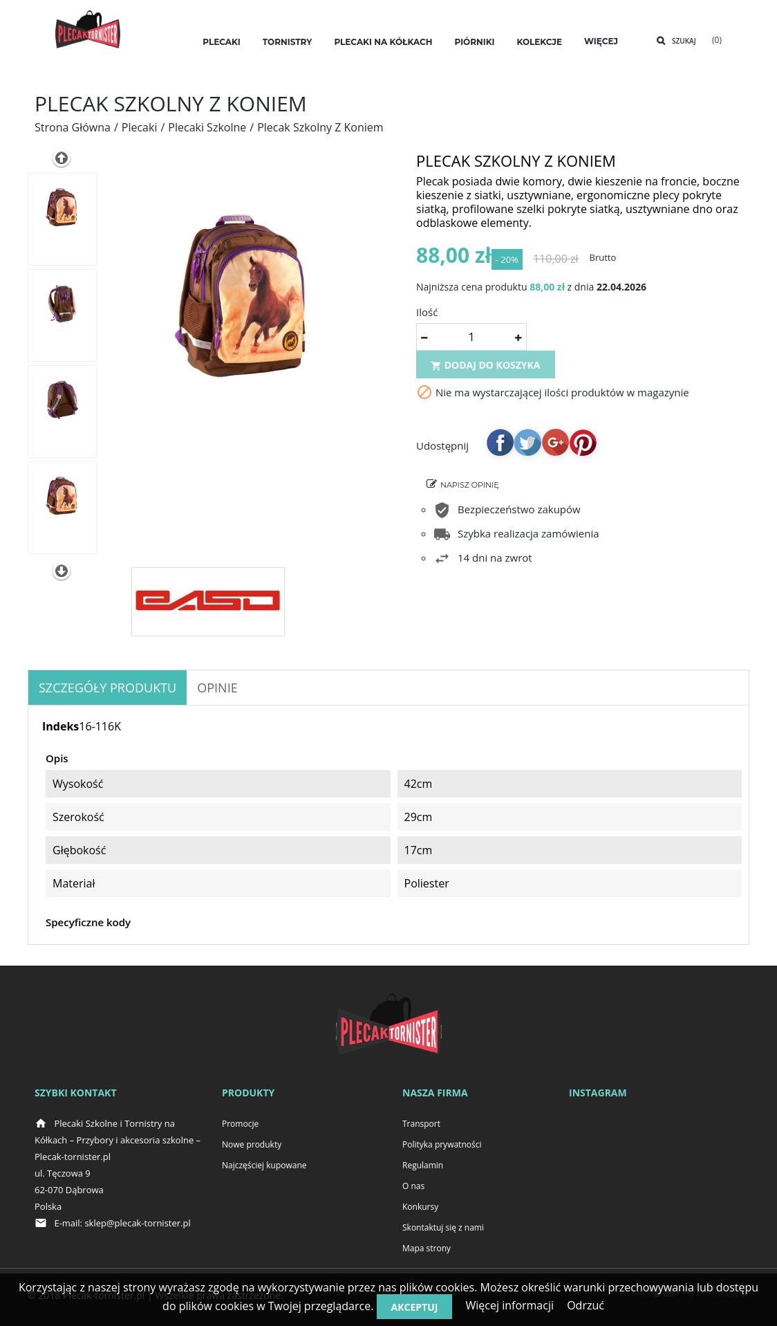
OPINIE (217, 687)
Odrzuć (585, 1305)
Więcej (601, 41)
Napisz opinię (469, 490)
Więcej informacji (509, 1305)
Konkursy (420, 1207)
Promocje (240, 1124)
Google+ (555, 447)
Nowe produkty (251, 1144)
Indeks (60, 726)
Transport (421, 1124)
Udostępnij (500, 447)
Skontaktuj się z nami (443, 1227)
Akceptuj (414, 1307)
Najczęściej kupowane (264, 1165)
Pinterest (583, 447)
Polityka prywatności (441, 1144)
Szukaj (684, 41)
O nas (413, 1186)
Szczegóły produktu (107, 687)
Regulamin (422, 1165)
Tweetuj (527, 447)
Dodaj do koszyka (486, 370)
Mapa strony (426, 1248)
